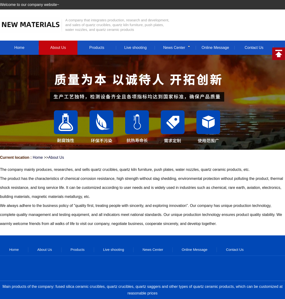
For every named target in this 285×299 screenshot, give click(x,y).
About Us (56, 157)
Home (38, 157)
